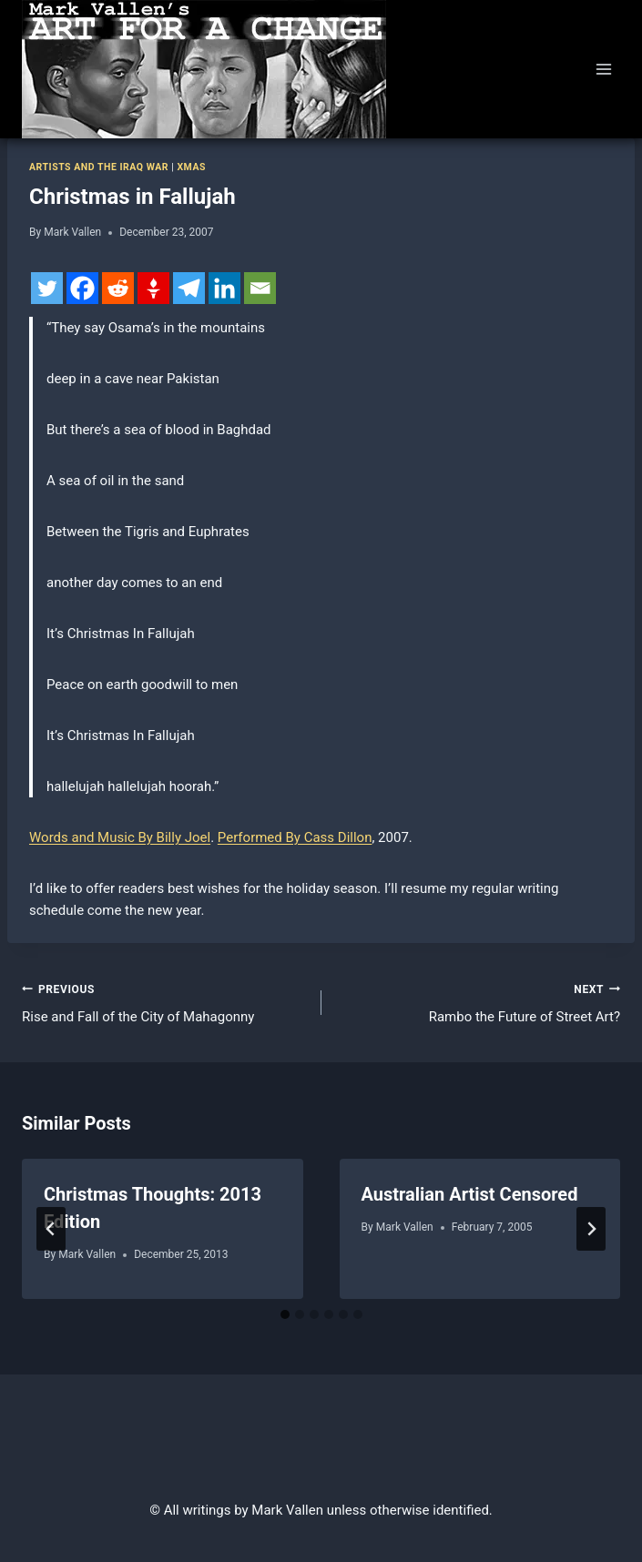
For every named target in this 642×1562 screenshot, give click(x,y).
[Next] (591, 1229)
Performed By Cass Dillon (295, 837)
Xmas (191, 167)
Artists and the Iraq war (98, 167)
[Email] (260, 288)
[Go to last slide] (51, 1229)
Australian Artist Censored (470, 1194)
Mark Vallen (72, 232)
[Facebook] (82, 288)
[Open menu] (603, 69)
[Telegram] (189, 288)
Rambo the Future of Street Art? (478, 1002)
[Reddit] (118, 288)
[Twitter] (47, 288)
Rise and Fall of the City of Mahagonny (165, 1002)
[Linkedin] (224, 288)
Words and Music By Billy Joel (119, 837)
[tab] (285, 1314)
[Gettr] (153, 288)
